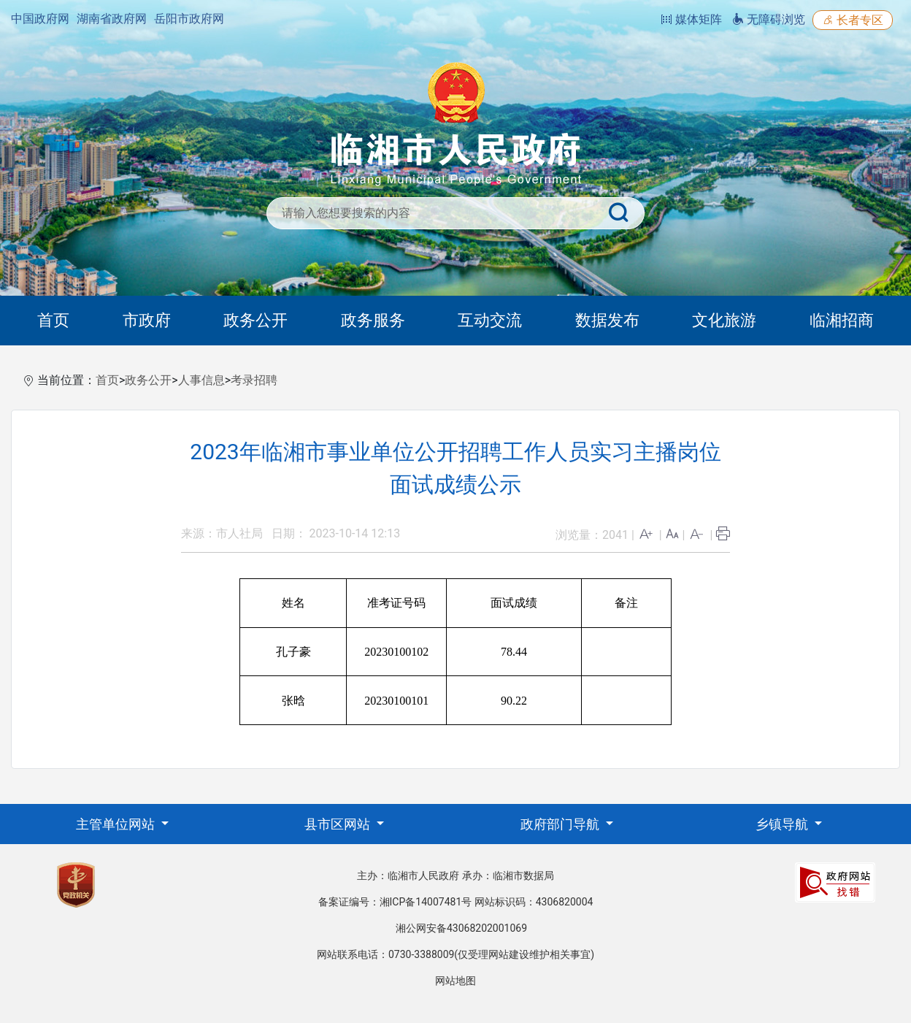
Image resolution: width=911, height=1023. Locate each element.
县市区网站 (338, 824)
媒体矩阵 (691, 19)
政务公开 (255, 320)
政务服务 (373, 320)
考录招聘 (254, 380)
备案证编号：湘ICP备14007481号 (395, 902)
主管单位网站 (117, 824)
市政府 (147, 320)
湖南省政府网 (112, 19)
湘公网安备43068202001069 (461, 928)
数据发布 (607, 320)
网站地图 (455, 980)
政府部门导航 (561, 824)
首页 (53, 320)
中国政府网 (40, 19)
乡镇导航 (783, 824)
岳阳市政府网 (189, 19)
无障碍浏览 (768, 19)
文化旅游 (724, 320)
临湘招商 (842, 320)
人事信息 (201, 380)
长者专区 (852, 20)
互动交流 (490, 320)
